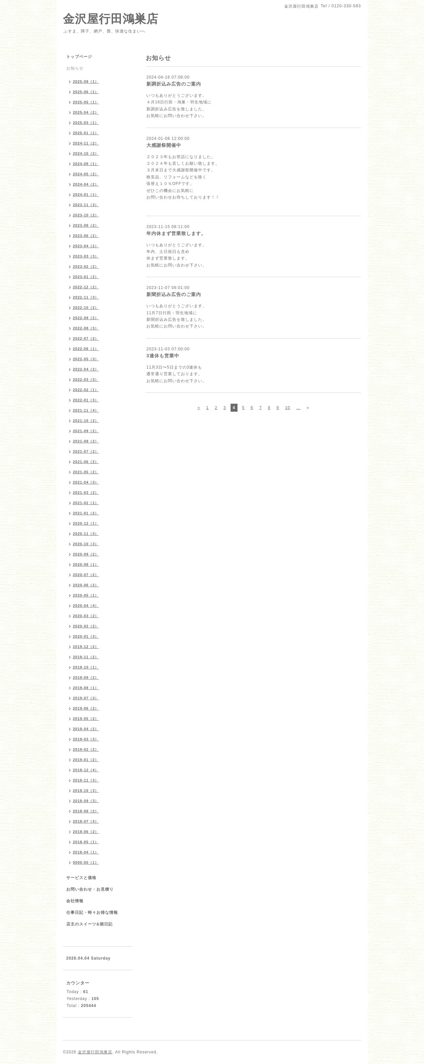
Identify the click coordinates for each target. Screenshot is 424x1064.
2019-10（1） (86, 667)
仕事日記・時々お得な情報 (92, 912)
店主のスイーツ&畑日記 (89, 924)
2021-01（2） (86, 513)
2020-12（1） (86, 523)
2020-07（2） (86, 575)
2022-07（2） (86, 338)
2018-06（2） (86, 832)
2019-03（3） (86, 739)
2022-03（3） (86, 380)
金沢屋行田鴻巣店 (110, 18)
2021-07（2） (86, 451)
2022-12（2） (86, 287)
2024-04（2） (86, 184)
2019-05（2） (86, 719)
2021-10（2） (86, 421)
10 (287, 407)
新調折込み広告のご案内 (173, 84)
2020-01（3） (86, 636)
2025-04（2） (86, 112)
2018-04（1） (86, 852)
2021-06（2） (86, 462)
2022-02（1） (86, 390)
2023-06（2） (86, 236)
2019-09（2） (86, 678)
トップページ (79, 56)
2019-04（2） (86, 729)
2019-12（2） (86, 647)
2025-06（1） (86, 92)
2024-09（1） (86, 164)
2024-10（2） (86, 153)
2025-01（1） (86, 133)
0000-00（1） (86, 862)
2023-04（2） (86, 246)
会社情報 (74, 901)
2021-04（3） (86, 482)
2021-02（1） (86, 503)
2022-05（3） (86, 359)
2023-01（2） (86, 277)
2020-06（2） (86, 585)
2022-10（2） (86, 308)
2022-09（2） (86, 318)
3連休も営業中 (162, 355)
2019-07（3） (86, 698)
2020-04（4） (86, 606)
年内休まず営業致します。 (176, 233)
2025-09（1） (86, 82)
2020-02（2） (86, 626)
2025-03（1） (86, 123)
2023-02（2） (86, 266)
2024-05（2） (86, 174)
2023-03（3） (86, 256)
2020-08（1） (86, 564)
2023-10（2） (86, 215)
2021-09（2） (86, 431)
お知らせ (74, 68)
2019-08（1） (86, 688)
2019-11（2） (86, 657)
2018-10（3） (86, 791)
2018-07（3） (86, 821)
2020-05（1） (86, 595)
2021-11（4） (86, 410)
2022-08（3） (86, 328)
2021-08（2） (86, 441)
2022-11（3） (86, 297)
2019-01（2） (86, 760)
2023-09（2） (86, 225)
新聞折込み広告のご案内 (173, 294)
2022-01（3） (86, 400)
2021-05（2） (86, 472)
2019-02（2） (86, 749)
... (298, 407)
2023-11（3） (86, 205)
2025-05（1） (86, 102)
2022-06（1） (86, 349)
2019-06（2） (86, 708)
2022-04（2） (86, 369)
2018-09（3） (86, 801)
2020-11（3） (86, 534)
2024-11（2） (86, 143)
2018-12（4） (86, 770)
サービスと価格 (81, 877)
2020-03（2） (86, 616)
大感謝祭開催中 (163, 145)
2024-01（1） (86, 195)
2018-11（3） (86, 780)
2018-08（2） (86, 811)
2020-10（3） (86, 544)
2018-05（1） (86, 842)
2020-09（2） (86, 554)
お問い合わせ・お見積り (90, 889)
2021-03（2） (86, 493)
